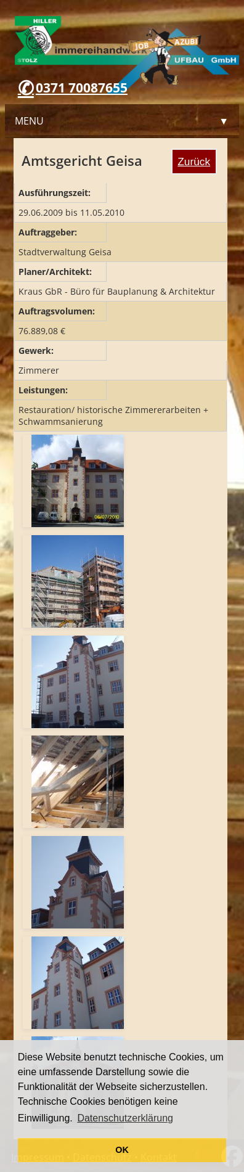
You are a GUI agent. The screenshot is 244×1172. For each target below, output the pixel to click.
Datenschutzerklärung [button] (125, 1118)
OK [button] (122, 1150)
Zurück (193, 161)
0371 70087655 (82, 87)
